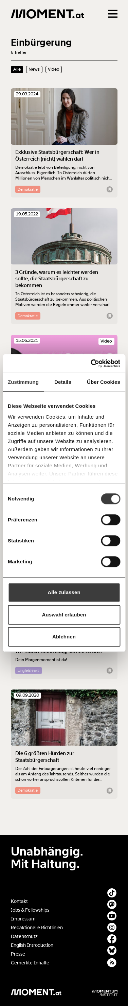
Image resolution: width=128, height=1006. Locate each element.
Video (53, 69)
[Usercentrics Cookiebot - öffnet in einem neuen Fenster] (91, 363)
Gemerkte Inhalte (30, 963)
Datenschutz (24, 936)
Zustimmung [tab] (23, 382)
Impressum (23, 919)
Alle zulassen (64, 592)
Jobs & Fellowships (30, 910)
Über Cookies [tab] (103, 382)
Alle (17, 69)
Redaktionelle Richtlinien (37, 928)
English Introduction (32, 945)
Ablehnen (64, 636)
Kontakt (19, 901)
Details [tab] (62, 382)
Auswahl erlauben (64, 614)
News (34, 69)
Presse (18, 954)
